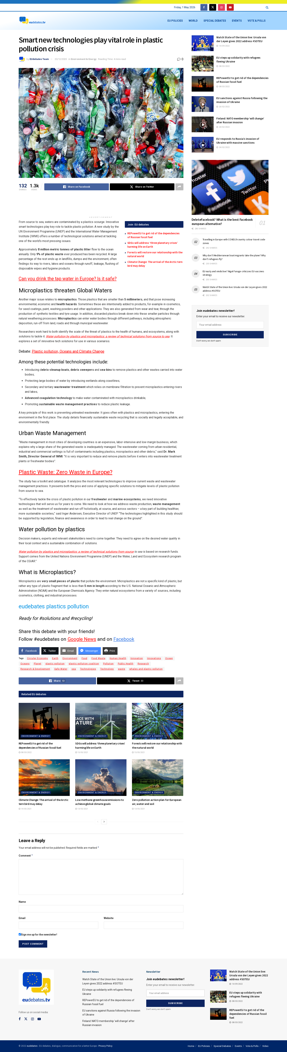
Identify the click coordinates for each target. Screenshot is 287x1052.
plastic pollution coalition (84, 663)
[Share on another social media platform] (179, 186)
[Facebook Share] (29, 650)
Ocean (169, 658)
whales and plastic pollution (146, 669)
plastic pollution (55, 663)
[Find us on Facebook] (203, 7)
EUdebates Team (39, 59)
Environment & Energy (83, 59)
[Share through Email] (68, 650)
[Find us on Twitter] (212, 7)
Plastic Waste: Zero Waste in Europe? (65, 472)
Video (265, 1046)
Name (22, 901)
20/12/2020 (61, 59)
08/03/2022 (25, 752)
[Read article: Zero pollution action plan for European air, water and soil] (157, 777)
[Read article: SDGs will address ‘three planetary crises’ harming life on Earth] (100, 721)
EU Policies (175, 20)
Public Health (125, 663)
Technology (107, 669)
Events (237, 20)
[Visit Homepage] (32, 21)
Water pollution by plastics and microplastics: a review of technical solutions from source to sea (107, 336)
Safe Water (60, 669)
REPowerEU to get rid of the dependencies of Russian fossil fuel (248, 1013)
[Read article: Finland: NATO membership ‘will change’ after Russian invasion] (203, 124)
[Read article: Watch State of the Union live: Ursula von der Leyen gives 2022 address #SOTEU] (203, 43)
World (193, 20)
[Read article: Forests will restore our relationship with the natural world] (157, 721)
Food (84, 658)
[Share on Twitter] (142, 186)
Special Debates (215, 20)
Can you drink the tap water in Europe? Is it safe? (68, 278)
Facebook (123, 639)
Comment (26, 856)
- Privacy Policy (104, 1046)
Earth (55, 658)
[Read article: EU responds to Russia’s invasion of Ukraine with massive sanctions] (203, 145)
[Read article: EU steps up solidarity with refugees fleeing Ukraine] (203, 63)
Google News (82, 639)
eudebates (32, 1046)
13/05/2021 (81, 809)
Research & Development (35, 669)
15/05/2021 (81, 752)
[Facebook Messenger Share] (89, 650)
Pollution (108, 663)
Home (191, 1046)
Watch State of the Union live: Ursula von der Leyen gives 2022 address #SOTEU (248, 975)
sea (74, 669)
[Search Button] (267, 7)
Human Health (118, 658)
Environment (70, 658)
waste (121, 669)
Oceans (25, 663)
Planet (37, 663)
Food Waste (98, 658)
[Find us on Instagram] (221, 7)
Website (108, 918)
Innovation (137, 658)
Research (143, 663)
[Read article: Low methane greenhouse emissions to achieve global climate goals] (100, 777)
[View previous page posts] (97, 821)
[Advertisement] (101, 205)
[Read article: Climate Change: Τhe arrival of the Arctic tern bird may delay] (44, 777)
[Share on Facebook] (76, 186)
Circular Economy (37, 658)
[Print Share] (110, 650)
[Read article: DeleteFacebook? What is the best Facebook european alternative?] (230, 187)
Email (22, 918)
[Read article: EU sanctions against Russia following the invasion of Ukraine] (203, 104)
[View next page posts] (104, 821)
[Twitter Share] (50, 650)
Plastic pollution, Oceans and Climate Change (68, 351)
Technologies (88, 669)
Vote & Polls (257, 20)
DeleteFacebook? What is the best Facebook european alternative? (222, 221)
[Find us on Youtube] (230, 7)
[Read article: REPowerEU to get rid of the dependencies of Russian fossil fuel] (44, 721)
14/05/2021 (25, 809)
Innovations (154, 658)
